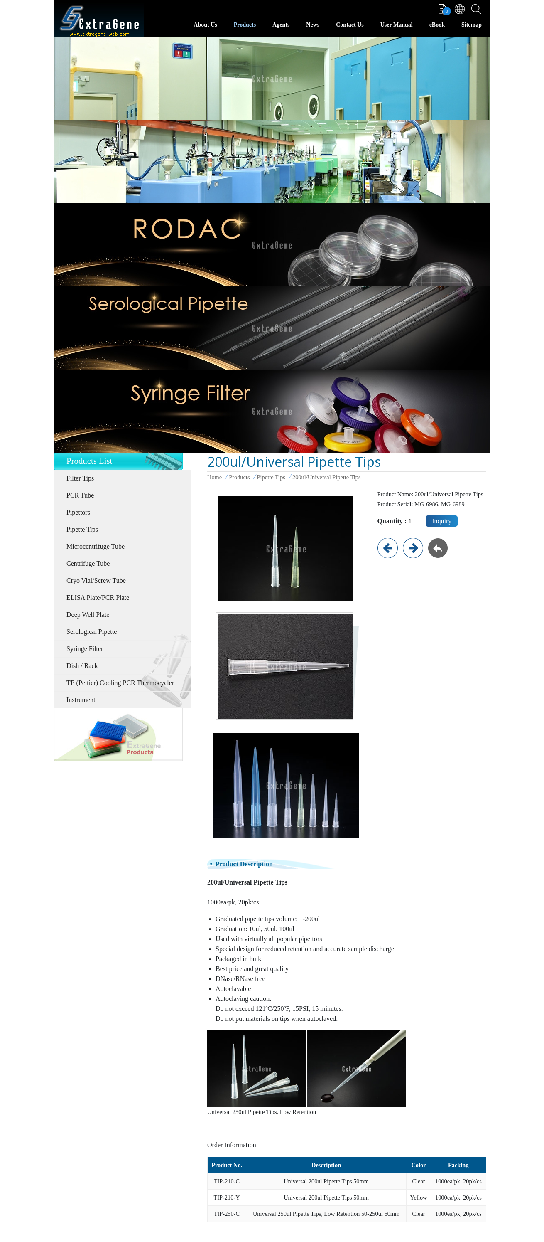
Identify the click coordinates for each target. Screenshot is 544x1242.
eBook (437, 25)
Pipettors (78, 512)
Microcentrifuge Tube (95, 546)
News (312, 25)
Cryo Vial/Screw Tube (96, 580)
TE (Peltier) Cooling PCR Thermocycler (120, 682)
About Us (205, 25)
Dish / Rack (82, 665)
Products (245, 25)
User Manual (396, 25)
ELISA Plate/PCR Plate (97, 597)
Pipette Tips (82, 529)
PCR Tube (80, 495)
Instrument (80, 699)
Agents (280, 25)
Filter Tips (80, 478)
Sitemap (471, 25)
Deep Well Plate (87, 614)
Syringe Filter (84, 648)
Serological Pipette (91, 631)
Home (214, 477)
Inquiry (441, 521)
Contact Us (350, 25)
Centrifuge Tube (88, 563)
